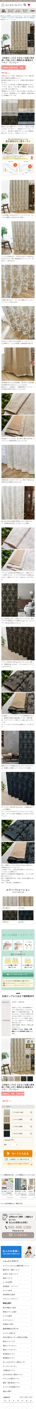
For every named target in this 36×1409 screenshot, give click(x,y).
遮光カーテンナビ (9, 1341)
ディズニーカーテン (10, 1366)
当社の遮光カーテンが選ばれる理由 (15, 1337)
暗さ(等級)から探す (9, 1308)
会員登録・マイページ (10, 1286)
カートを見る (7, 1290)
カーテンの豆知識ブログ (11, 1387)
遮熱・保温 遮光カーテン (11, 1383)
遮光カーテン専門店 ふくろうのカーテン (11, 15)
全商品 (32, 11)
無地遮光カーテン (9, 1358)
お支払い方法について (10, 1274)
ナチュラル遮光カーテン (11, 1378)
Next (32, 1057)
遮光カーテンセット (10, 1345)
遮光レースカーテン (10, 1350)
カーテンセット (25, 11)
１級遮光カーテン (9, 1370)
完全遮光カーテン (9, 1354)
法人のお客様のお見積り (18, 1222)
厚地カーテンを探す (10, 1312)
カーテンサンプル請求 (29, 15)
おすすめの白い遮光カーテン (13, 1374)
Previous (4, 1057)
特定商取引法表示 (9, 1294)
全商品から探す (8, 1324)
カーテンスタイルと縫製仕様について (16, 1265)
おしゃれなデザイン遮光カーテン (14, 1362)
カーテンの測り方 (9, 1333)
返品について (7, 1278)
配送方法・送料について (11, 1270)
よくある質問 (7, 1282)
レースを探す (7, 1316)
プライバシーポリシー (10, 1299)
